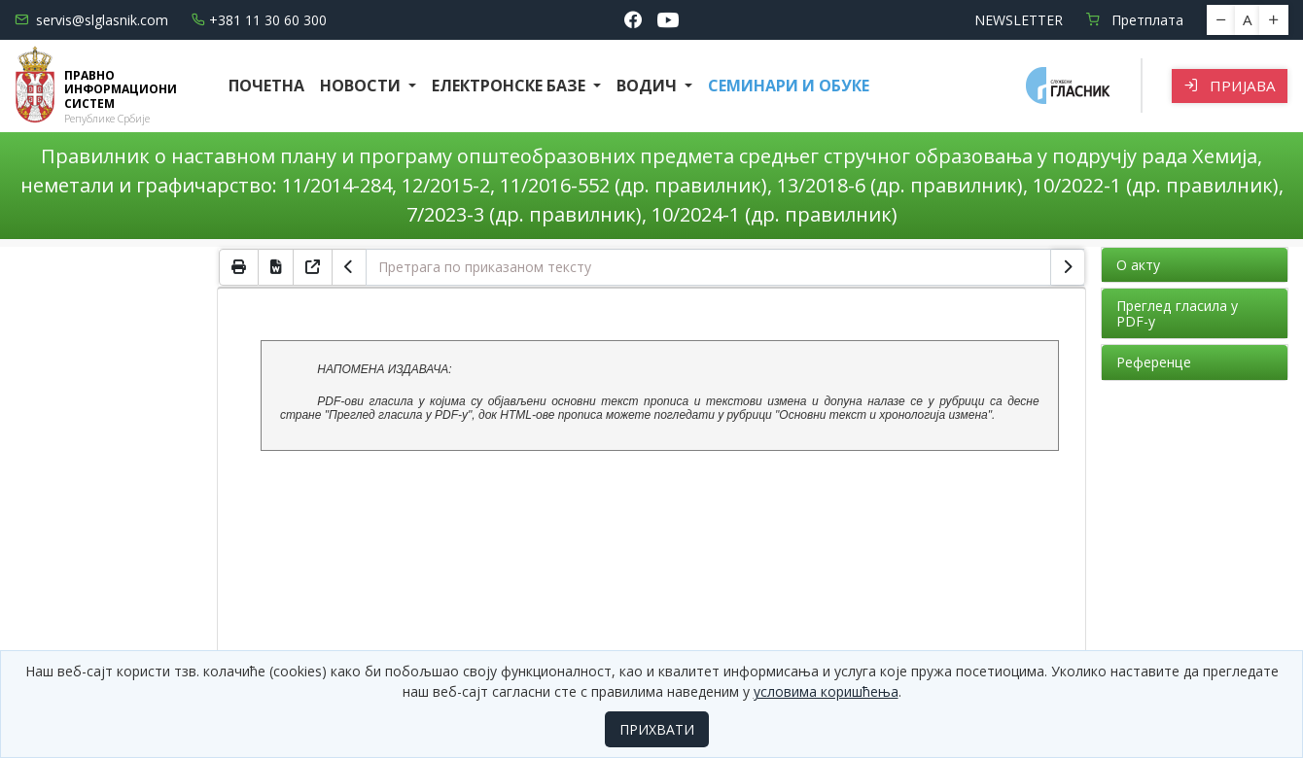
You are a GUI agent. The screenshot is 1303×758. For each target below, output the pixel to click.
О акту (1138, 265)
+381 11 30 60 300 (259, 20)
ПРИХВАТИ (656, 729)
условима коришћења (826, 691)
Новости (362, 85)
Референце (1153, 362)
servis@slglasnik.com (91, 20)
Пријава (1229, 85)
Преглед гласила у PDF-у (1177, 312)
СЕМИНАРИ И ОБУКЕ (788, 85)
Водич (648, 85)
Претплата (1134, 20)
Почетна (266, 85)
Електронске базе (510, 85)
